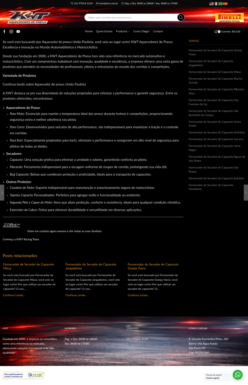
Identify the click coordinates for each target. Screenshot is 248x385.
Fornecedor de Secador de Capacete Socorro (216, 139)
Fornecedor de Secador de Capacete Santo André (215, 124)
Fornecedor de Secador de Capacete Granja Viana (153, 266)
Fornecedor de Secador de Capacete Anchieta (217, 132)
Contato (158, 31)
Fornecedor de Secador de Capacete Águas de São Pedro (215, 159)
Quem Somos (104, 31)
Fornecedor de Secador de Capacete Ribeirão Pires (216, 91)
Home (89, 31)
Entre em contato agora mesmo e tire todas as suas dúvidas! (64, 231)
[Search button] (180, 17)
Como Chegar (141, 31)
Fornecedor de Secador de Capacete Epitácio (216, 178)
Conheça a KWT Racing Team (21, 239)
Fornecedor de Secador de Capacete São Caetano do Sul (214, 102)
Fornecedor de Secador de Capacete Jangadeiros (91, 266)
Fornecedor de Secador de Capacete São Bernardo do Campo (214, 113)
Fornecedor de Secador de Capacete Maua (28, 266)
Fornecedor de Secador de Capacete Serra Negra (215, 148)
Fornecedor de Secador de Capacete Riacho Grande (216, 80)
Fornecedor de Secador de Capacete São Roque (214, 169)
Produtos (123, 31)
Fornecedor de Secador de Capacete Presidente (211, 187)
